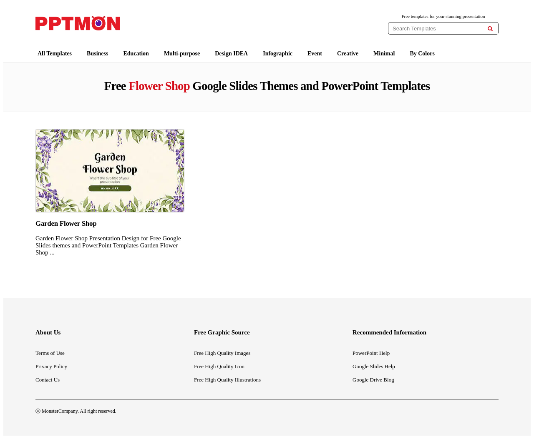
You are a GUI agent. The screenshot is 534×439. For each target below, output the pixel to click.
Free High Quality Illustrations (227, 380)
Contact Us (47, 380)
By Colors (422, 53)
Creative (347, 53)
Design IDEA (231, 53)
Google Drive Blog (373, 380)
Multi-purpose (182, 53)
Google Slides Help (374, 366)
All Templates (55, 53)
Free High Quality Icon (219, 366)
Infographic (277, 53)
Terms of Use (50, 353)
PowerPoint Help (371, 353)
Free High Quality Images (222, 353)
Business (97, 53)
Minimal (384, 53)
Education (136, 53)
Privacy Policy (51, 366)
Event (314, 53)
